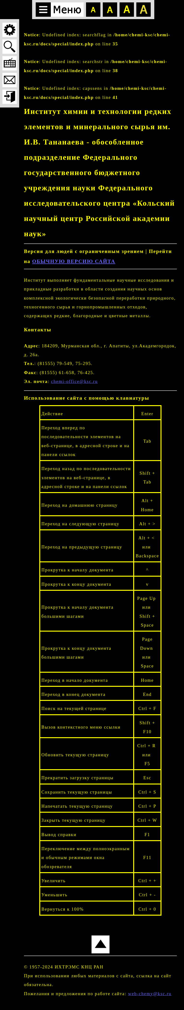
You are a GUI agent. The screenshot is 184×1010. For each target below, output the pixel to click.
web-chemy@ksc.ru (149, 993)
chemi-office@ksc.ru (74, 381)
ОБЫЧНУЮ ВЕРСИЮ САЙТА (73, 261)
